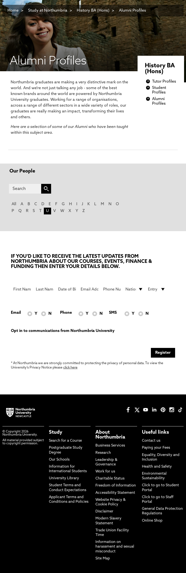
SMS (113, 313)
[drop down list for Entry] (157, 289)
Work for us (105, 471)
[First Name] (22, 289)
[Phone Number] (112, 289)
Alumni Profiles (132, 11)
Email (16, 313)
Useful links (155, 432)
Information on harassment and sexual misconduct (114, 546)
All (14, 204)
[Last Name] (44, 289)
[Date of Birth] (67, 289)
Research (103, 453)
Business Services (110, 445)
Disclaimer (104, 511)
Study (55, 432)
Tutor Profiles (164, 82)
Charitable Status (109, 478)
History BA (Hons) (93, 11)
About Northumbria (110, 435)
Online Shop (152, 521)
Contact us (151, 441)
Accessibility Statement (115, 493)
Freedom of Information (115, 485)
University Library (64, 478)
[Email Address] (89, 289)
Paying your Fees (156, 448)
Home (13, 11)
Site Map (102, 558)
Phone (66, 313)
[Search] (25, 189)
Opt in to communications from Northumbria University (63, 331)
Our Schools (59, 460)
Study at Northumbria (47, 11)
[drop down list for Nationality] (134, 289)
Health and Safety (157, 467)
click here (70, 367)
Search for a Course (65, 441)
